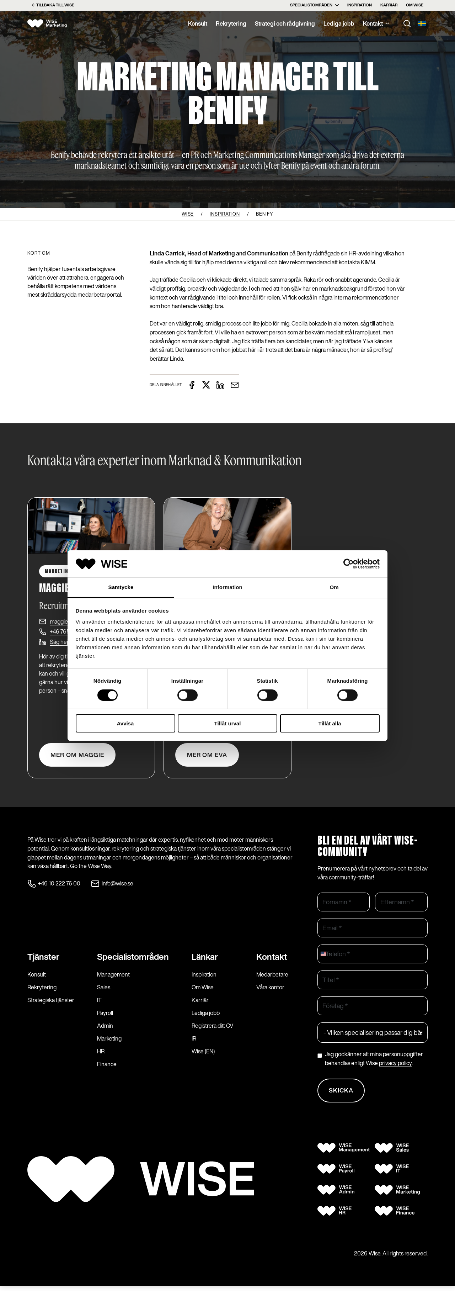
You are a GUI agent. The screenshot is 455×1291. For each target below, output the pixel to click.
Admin (105, 1029)
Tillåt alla (329, 723)
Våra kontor (270, 991)
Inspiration (359, 5)
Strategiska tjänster (50, 1004)
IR (194, 1042)
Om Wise (414, 5)
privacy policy (395, 1066)
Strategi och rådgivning (285, 23)
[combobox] (325, 956)
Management (113, 978)
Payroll (105, 1016)
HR (101, 1055)
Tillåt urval (227, 723)
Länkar (205, 960)
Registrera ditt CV (213, 1029)
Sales (103, 991)
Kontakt (376, 23)
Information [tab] (227, 587)
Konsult (197, 23)
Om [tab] (334, 587)
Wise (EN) (203, 1055)
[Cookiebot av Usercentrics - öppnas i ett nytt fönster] (348, 564)
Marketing (109, 1042)
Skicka (342, 1094)
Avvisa (125, 723)
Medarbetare (272, 978)
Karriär (388, 5)
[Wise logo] (50, 23)
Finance (107, 1068)
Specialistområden (314, 5)
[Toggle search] (407, 23)
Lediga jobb (338, 23)
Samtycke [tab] (121, 587)
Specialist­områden (133, 960)
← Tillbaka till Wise (53, 5)
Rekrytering (231, 23)
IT (99, 1004)
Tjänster (43, 960)
